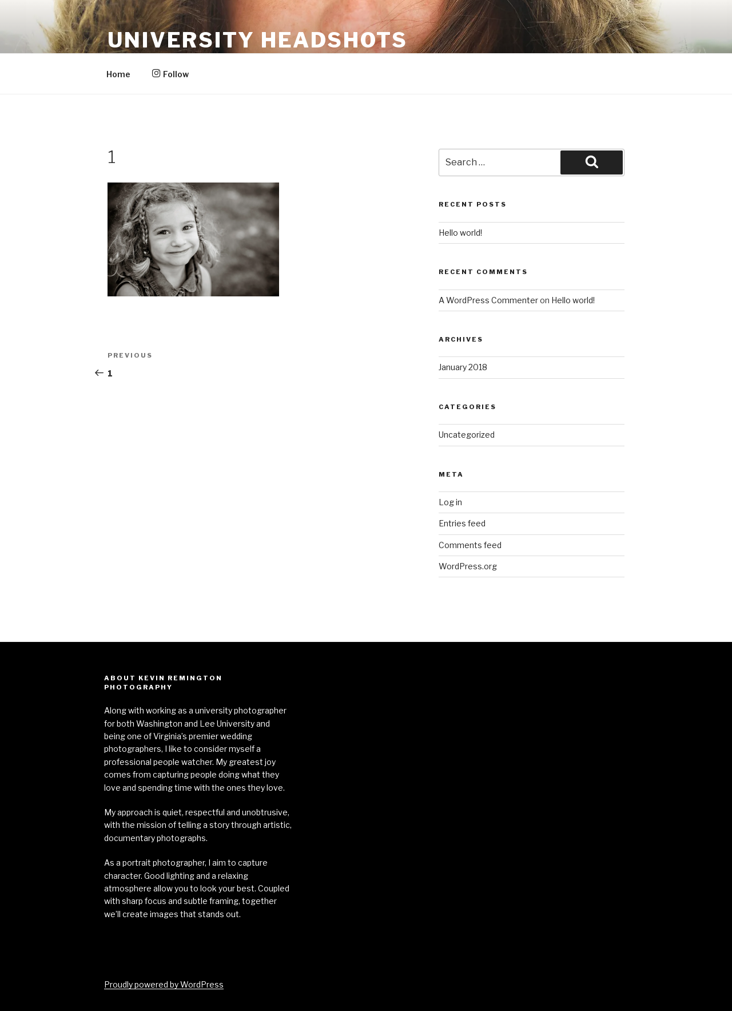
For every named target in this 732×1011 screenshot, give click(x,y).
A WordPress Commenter (488, 300)
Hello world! (460, 232)
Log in (450, 502)
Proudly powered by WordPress (164, 984)
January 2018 (463, 367)
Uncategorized (467, 434)
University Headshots (258, 40)
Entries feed (462, 523)
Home (118, 74)
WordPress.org (468, 566)
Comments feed (470, 545)
